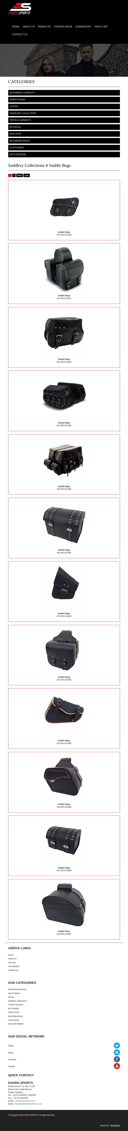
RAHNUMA (115, 1125)
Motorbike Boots (19, 141)
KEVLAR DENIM (17, 154)
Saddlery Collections (22, 113)
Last (27, 175)
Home (11, 955)
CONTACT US (19, 34)
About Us (12, 958)
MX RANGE (15, 127)
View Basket (13, 966)
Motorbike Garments (22, 93)
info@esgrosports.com (25, 1101)
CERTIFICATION (63, 26)
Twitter (11, 1046)
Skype (10, 1053)
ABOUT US (28, 26)
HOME (15, 26)
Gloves (13, 106)
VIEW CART (101, 26)
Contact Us (13, 970)
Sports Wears (17, 99)
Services (12, 962)
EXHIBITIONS (83, 26)
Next (20, 175)
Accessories (16, 147)
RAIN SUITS (15, 134)
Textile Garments (20, 120)
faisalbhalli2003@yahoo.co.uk (28, 1104)
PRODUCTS (44, 26)
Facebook (12, 1059)
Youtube (11, 1066)
